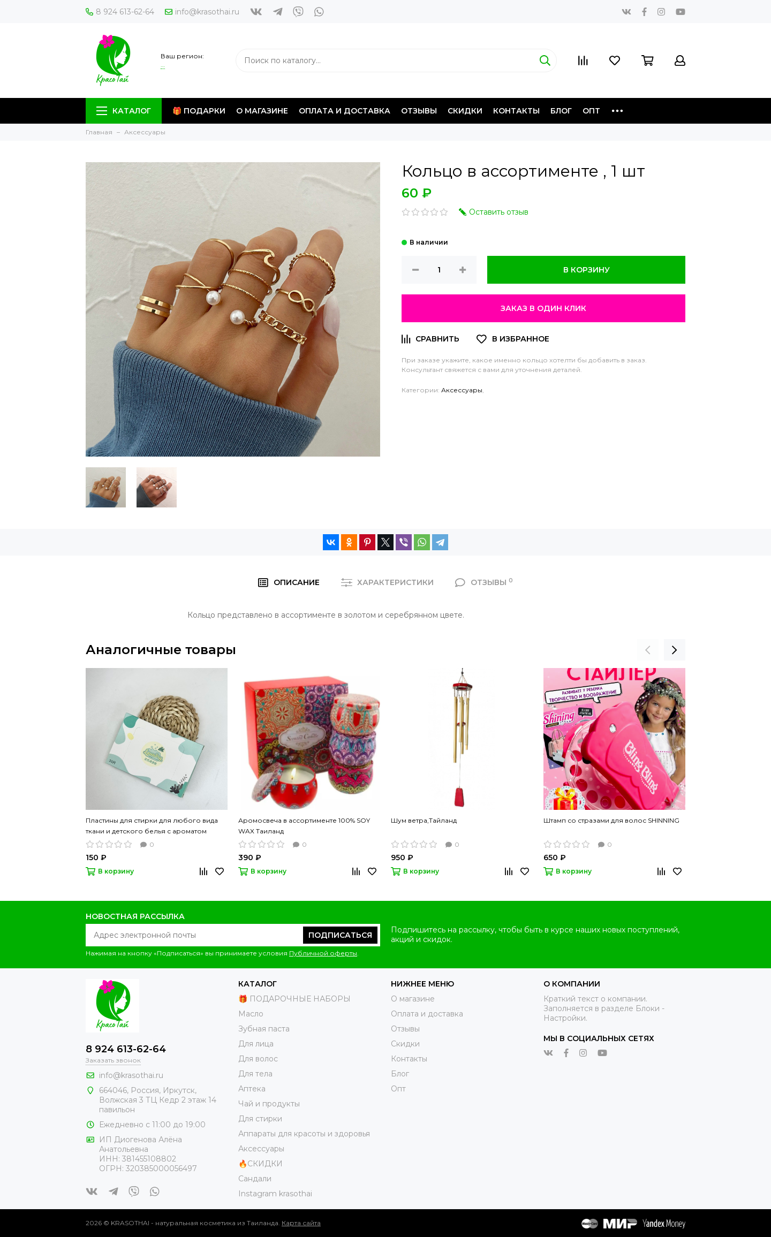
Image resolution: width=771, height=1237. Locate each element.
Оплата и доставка (344, 111)
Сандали (254, 1178)
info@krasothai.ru (202, 12)
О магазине (262, 111)
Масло (250, 1014)
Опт (591, 111)
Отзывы (419, 111)
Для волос (258, 1059)
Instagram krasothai (275, 1193)
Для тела (255, 1074)
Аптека (252, 1089)
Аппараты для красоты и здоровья (304, 1134)
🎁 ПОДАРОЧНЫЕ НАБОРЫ (294, 999)
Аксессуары (461, 390)
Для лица (256, 1044)
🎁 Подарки (198, 111)
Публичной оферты (323, 953)
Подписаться (340, 935)
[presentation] (648, 650)
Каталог (123, 111)
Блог (561, 111)
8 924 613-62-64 (120, 12)
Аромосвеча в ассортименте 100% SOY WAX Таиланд (304, 825)
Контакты (516, 111)
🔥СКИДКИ (260, 1163)
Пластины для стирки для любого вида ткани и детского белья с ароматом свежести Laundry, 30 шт (152, 826)
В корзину (586, 270)
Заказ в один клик (543, 308)
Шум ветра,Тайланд (424, 820)
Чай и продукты (269, 1104)
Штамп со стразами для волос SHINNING (611, 820)
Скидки (465, 111)
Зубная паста (264, 1029)
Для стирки (260, 1119)
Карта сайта (301, 1223)
